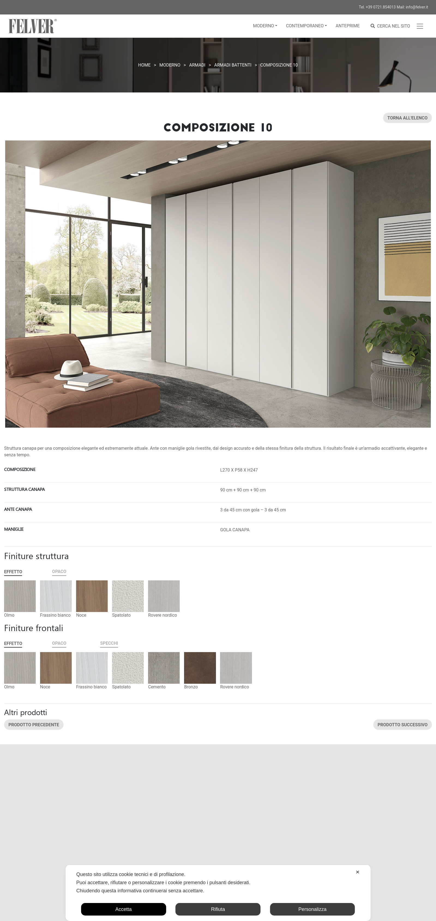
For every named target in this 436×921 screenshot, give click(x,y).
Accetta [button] (123, 909)
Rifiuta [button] (218, 909)
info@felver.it (417, 7)
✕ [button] (358, 872)
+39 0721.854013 (381, 7)
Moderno (263, 25)
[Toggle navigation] (420, 26)
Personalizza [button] (312, 909)
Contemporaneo (305, 25)
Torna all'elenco (407, 118)
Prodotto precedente (33, 724)
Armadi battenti (232, 65)
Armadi (197, 65)
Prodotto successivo (403, 724)
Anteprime (348, 25)
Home (144, 65)
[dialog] (218, 893)
